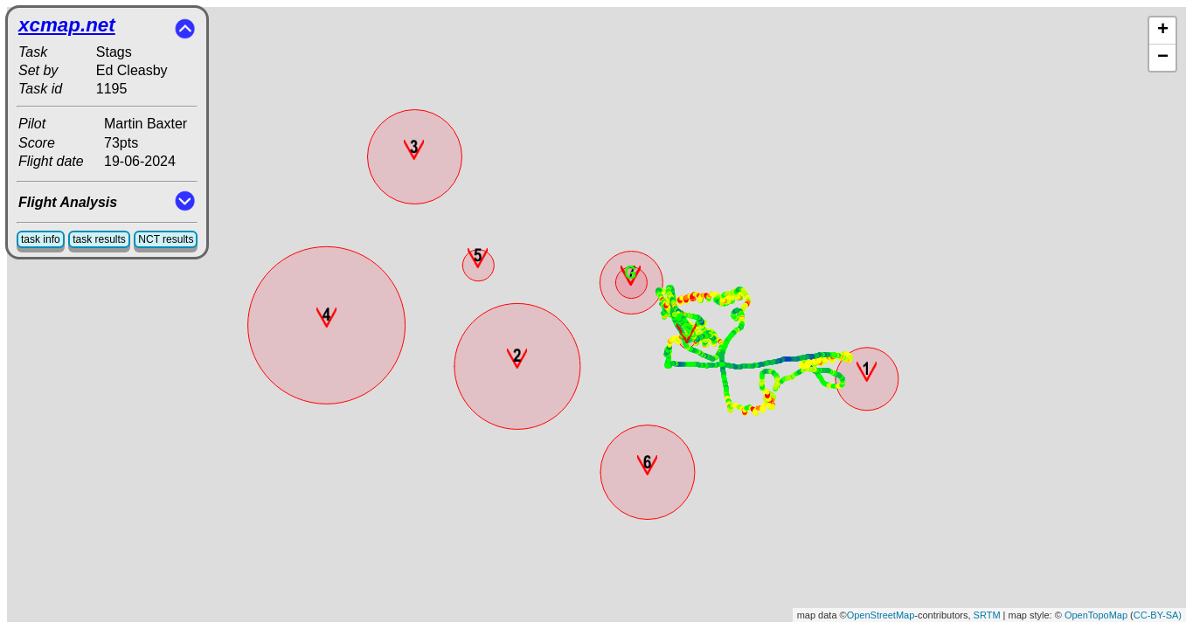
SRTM (987, 615)
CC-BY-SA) (1158, 615)
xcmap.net (66, 25)
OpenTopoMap (1096, 615)
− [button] (1163, 58)
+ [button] (1163, 30)
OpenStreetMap (881, 615)
